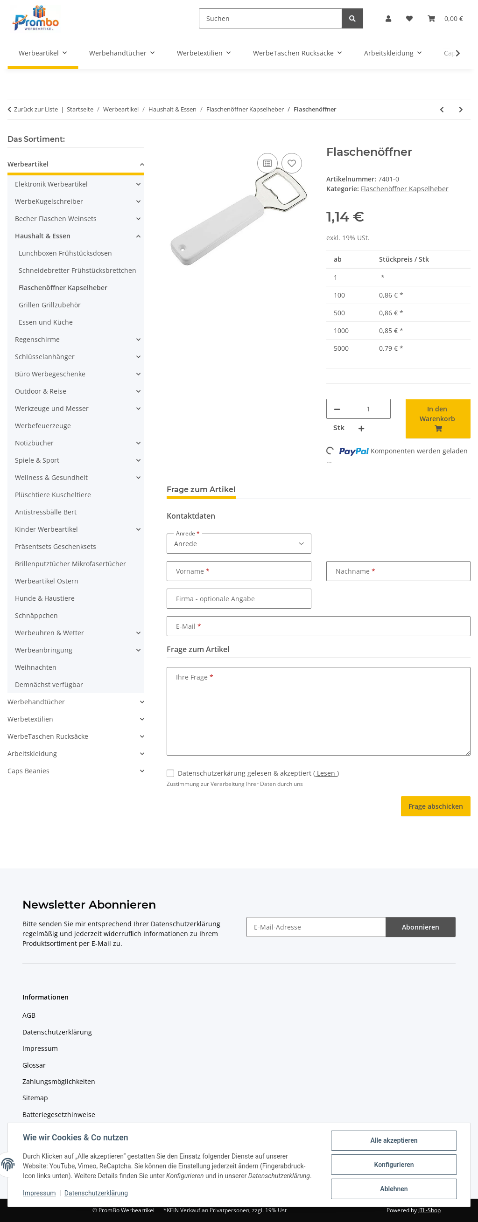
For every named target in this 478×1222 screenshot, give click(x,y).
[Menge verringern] (337, 408)
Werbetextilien (30, 719)
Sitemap (35, 1097)
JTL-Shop (429, 1210)
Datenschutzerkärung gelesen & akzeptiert (258, 773)
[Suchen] (270, 18)
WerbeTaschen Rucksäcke (47, 736)
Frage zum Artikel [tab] (201, 489)
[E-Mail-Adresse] (316, 927)
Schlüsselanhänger (45, 356)
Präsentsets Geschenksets (55, 546)
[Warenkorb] (445, 18)
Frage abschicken (435, 806)
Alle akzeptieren (393, 1140)
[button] (388, 18)
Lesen (326, 773)
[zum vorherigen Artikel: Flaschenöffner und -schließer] (441, 109)
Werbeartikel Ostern (46, 580)
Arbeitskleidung (32, 753)
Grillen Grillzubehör (50, 304)
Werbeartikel (28, 164)
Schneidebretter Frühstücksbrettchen (77, 270)
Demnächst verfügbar (49, 684)
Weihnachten (35, 667)
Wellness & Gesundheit (51, 477)
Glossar (34, 1065)
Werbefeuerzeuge (43, 425)
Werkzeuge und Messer (52, 408)
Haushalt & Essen (42, 235)
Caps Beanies (28, 770)
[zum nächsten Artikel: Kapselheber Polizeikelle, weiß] (461, 109)
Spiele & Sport (37, 460)
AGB (28, 1015)
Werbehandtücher (36, 701)
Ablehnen (394, 1189)
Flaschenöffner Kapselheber (405, 188)
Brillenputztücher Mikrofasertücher (70, 563)
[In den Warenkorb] (174, 140)
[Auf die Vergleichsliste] (267, 163)
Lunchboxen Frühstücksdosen (65, 253)
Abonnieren (420, 927)
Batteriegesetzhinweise (58, 1114)
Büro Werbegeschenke (50, 373)
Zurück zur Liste (36, 109)
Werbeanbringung (43, 650)
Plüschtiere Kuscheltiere (53, 494)
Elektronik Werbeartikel (51, 184)
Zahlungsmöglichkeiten (58, 1081)
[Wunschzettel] (409, 18)
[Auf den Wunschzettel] (291, 163)
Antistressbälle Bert (46, 511)
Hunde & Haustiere (45, 598)
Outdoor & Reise (40, 391)
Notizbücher (34, 442)
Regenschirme (37, 339)
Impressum (39, 1193)
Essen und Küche (46, 322)
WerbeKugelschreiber (49, 201)
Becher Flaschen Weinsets (56, 218)
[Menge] (369, 408)
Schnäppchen (36, 615)
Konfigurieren (394, 1164)
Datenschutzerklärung (96, 1193)
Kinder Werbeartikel (46, 529)
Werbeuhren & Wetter (49, 632)
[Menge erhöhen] (361, 427)
